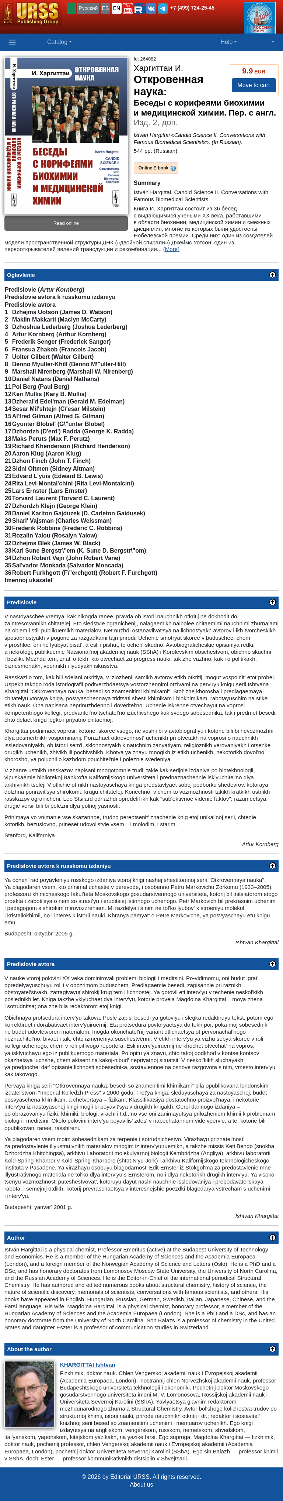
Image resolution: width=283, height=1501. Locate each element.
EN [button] (116, 8)
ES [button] (105, 8)
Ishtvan (87, 1364)
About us (141, 1484)
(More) (171, 249)
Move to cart (253, 85)
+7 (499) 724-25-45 (192, 8)
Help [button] (226, 42)
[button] (128, 8)
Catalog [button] (57, 42)
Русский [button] (88, 8)
